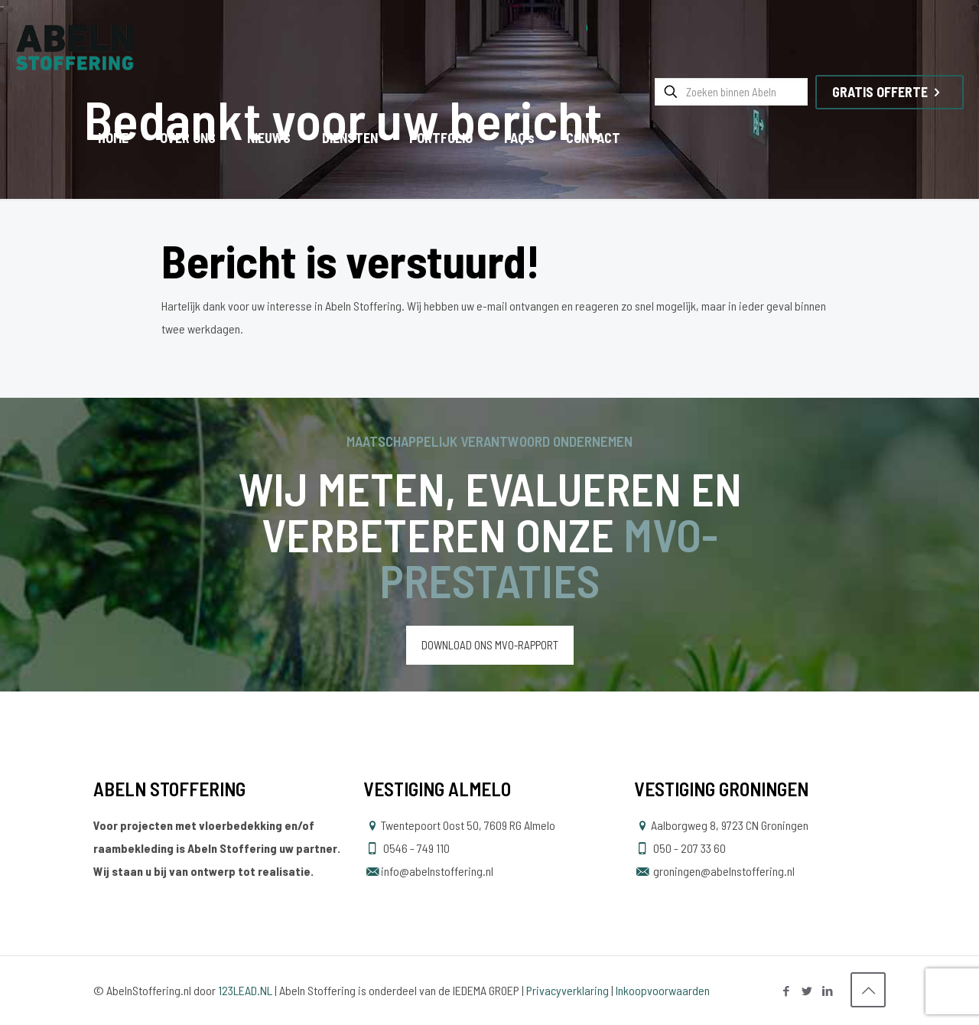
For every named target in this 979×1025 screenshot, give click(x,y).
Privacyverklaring (567, 990)
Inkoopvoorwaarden (663, 990)
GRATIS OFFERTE (889, 91)
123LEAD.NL (245, 990)
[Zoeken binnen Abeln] (731, 92)
